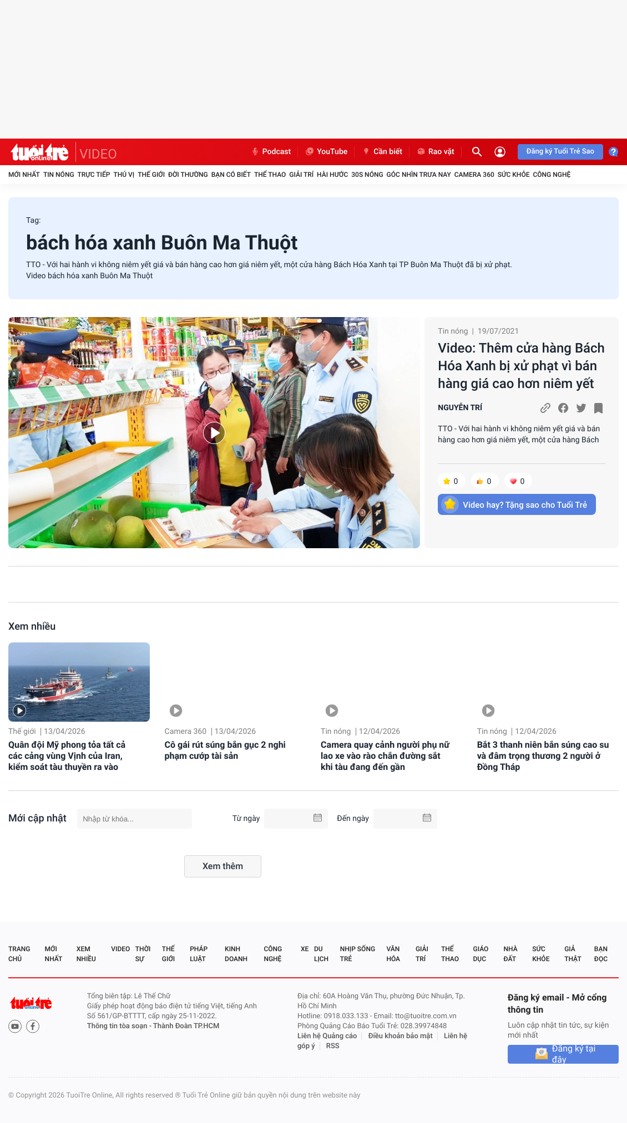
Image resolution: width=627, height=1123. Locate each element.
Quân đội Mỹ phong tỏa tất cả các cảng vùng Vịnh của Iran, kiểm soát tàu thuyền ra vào (66, 755)
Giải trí (301, 174)
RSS (333, 1046)
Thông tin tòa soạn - (120, 1026)
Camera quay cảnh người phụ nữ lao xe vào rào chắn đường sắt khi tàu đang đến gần (385, 755)
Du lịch (321, 954)
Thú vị (123, 174)
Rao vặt (435, 151)
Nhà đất (510, 954)
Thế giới (151, 174)
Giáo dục (481, 954)
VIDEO (98, 154)
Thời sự (143, 954)
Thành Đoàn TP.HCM (186, 1026)
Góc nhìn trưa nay (419, 174)
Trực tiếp (94, 174)
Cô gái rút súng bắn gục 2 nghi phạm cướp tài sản (225, 750)
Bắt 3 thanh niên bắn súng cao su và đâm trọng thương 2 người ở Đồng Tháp (543, 755)
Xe (305, 949)
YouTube (326, 151)
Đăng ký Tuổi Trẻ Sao (560, 151)
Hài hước (332, 174)
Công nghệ (551, 174)
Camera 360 (474, 174)
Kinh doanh (236, 954)
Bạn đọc (601, 954)
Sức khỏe (514, 174)
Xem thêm (223, 866)
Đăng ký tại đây (574, 1054)
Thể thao (270, 174)
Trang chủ (19, 954)
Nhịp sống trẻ (357, 954)
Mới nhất (24, 174)
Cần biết (381, 151)
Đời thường (188, 174)
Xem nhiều (31, 626)
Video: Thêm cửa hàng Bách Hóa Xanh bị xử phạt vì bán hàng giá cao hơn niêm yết (521, 365)
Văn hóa (393, 954)
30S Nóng (367, 174)
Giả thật (572, 954)
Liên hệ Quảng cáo (327, 1036)
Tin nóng (58, 174)
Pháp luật (199, 954)
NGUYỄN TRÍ (460, 408)
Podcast (270, 151)
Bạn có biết (231, 174)
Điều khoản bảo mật (400, 1036)
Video (120, 949)
